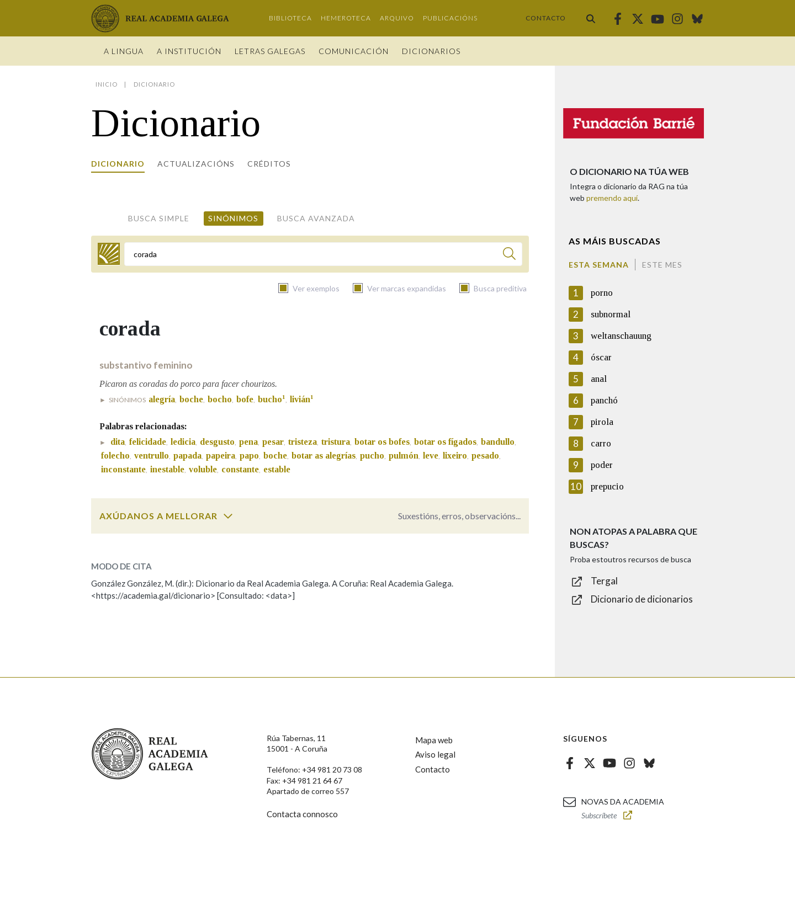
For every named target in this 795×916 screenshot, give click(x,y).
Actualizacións (196, 163)
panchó (604, 400)
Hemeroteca (346, 18)
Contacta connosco (302, 814)
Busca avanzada (316, 218)
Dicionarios (431, 51)
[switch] (228, 516)
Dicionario (118, 163)
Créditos (269, 163)
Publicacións (450, 18)
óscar (601, 357)
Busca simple (158, 218)
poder (602, 465)
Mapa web (434, 740)
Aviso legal (435, 754)
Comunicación (354, 51)
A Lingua (124, 51)
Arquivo (397, 18)
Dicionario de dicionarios (642, 599)
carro (601, 443)
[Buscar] (509, 255)
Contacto (546, 18)
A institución (189, 51)
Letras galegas (270, 51)
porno (602, 292)
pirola (602, 422)
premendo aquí (612, 198)
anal (599, 379)
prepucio (607, 486)
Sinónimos (233, 218)
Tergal (604, 581)
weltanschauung (621, 336)
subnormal (610, 314)
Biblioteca (290, 18)
